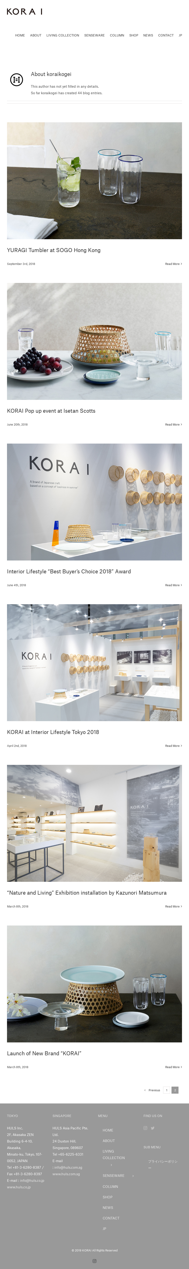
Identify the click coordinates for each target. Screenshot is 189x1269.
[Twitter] (152, 1128)
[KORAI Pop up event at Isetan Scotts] (94, 341)
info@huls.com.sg (68, 1167)
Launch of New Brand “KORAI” (44, 1053)
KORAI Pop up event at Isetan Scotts (51, 410)
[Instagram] (145, 1128)
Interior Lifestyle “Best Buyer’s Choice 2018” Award (69, 571)
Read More (172, 264)
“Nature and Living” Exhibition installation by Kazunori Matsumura (87, 892)
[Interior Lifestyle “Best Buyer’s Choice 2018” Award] (94, 502)
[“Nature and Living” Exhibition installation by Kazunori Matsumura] (94, 823)
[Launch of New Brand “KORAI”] (94, 984)
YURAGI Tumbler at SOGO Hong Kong (54, 250)
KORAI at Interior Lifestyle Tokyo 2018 (53, 732)
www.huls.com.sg (66, 1174)
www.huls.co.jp (19, 1187)
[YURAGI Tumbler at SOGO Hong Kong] (94, 180)
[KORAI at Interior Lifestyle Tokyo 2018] (94, 662)
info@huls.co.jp (32, 1180)
